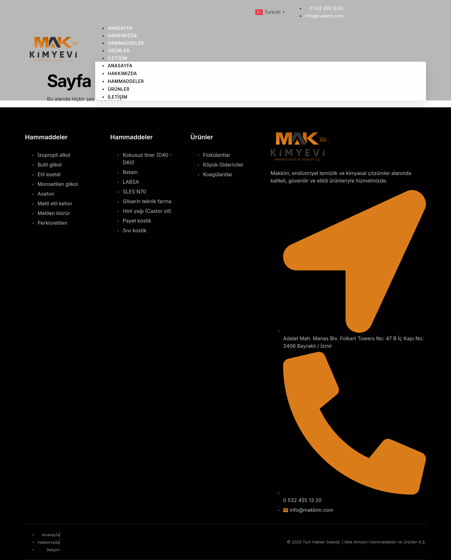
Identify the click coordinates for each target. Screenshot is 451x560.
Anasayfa (120, 65)
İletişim (117, 58)
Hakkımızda (122, 73)
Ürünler (118, 89)
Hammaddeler (126, 81)
